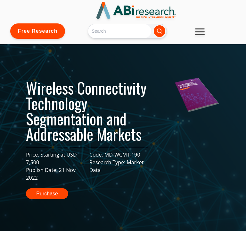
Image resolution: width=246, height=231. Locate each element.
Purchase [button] (47, 193)
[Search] (119, 31)
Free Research (37, 31)
